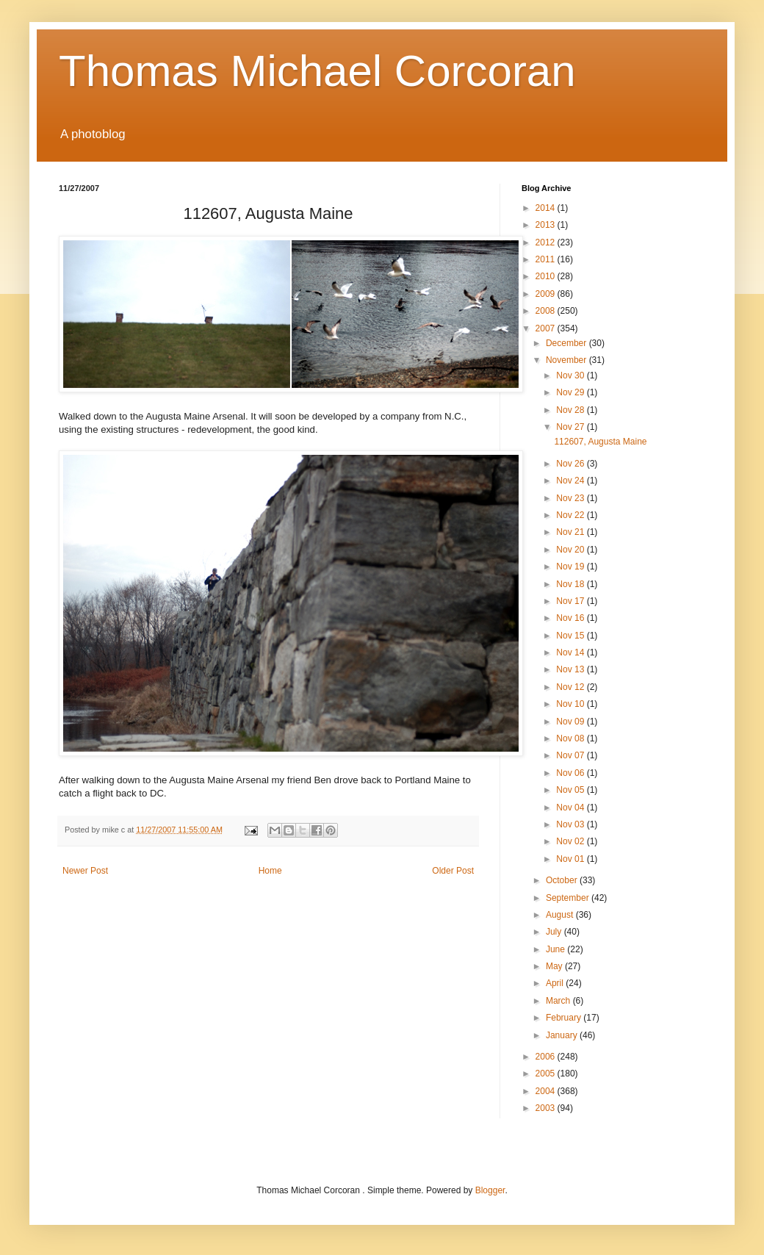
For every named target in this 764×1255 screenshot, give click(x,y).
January (563, 1035)
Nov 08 (571, 738)
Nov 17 (571, 601)
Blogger (490, 1190)
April (556, 983)
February (564, 1018)
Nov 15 (571, 635)
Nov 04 (571, 807)
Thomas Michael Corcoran (317, 71)
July (555, 932)
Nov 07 (571, 755)
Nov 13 (571, 669)
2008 (547, 311)
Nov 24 (571, 480)
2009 (547, 294)
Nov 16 (571, 618)
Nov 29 (571, 392)
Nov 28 (571, 410)
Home (270, 871)
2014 (547, 208)
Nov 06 (571, 773)
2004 (547, 1091)
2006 (547, 1056)
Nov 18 (571, 584)
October (563, 880)
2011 (547, 259)
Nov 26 (571, 464)
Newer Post (85, 871)
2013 (547, 225)
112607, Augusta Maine (600, 441)
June (556, 949)
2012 (547, 242)
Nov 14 (571, 652)
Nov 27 (571, 427)
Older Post (453, 871)
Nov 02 (571, 841)
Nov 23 (571, 498)
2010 (547, 276)
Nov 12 (571, 687)
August (561, 915)
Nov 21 (571, 532)
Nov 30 (571, 375)
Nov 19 (571, 566)
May (555, 966)
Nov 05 (571, 790)
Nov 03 (571, 824)
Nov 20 (571, 549)
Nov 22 (571, 515)
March (559, 1001)
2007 (547, 328)
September (568, 898)
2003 (547, 1108)
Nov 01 (571, 859)
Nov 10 (571, 704)
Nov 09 (571, 721)
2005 (547, 1073)
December (567, 343)
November (567, 360)
